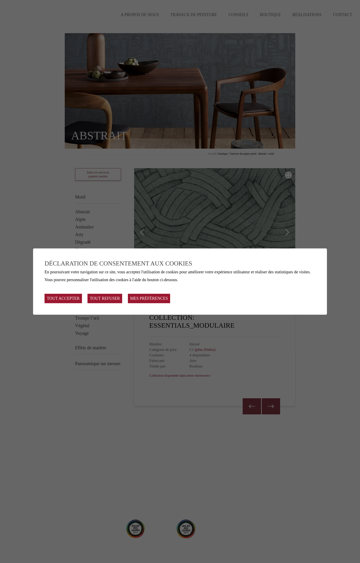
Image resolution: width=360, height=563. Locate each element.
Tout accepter (63, 298)
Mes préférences (149, 298)
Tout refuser (105, 298)
